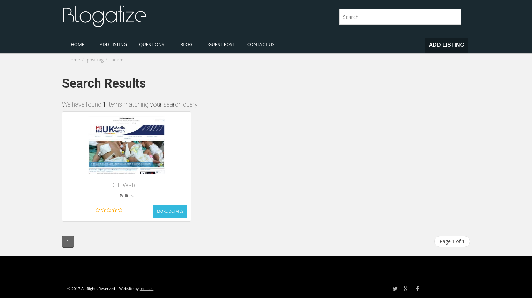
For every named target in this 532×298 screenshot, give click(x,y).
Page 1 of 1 (452, 241)
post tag (95, 60)
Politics (126, 196)
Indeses (146, 288)
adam (117, 60)
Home (73, 60)
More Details (170, 211)
